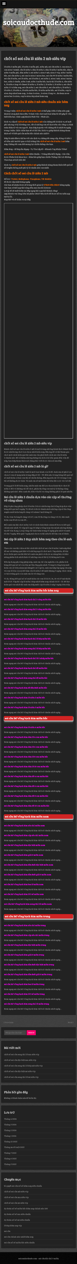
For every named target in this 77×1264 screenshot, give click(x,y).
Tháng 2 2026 (10, 1130)
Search (31, 1033)
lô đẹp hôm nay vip (13, 1225)
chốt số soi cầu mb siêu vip (16, 1191)
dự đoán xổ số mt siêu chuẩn (17, 1220)
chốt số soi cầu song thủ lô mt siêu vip (21, 1077)
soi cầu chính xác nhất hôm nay (18, 1236)
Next (70, 1022)
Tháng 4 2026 (10, 1119)
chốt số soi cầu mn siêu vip (16, 1197)
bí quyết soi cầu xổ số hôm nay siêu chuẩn (23, 1186)
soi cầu (7, 1231)
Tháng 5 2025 (10, 1164)
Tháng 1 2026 (10, 1136)
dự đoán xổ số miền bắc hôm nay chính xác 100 (26, 1208)
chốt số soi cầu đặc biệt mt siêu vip (19, 1071)
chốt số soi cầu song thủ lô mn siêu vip (21, 1054)
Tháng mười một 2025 (14, 1147)
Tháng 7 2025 (10, 1153)
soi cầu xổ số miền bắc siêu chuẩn (19, 1242)
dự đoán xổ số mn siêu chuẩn (17, 1214)
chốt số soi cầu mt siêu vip (16, 1203)
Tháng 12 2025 (10, 1141)
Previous (8, 1022)
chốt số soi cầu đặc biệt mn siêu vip (20, 1060)
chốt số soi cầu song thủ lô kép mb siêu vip (23, 1065)
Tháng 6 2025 (10, 1158)
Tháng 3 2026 (10, 1124)
